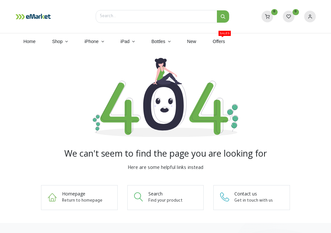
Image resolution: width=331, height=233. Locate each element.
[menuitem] (29, 41)
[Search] (223, 16)
